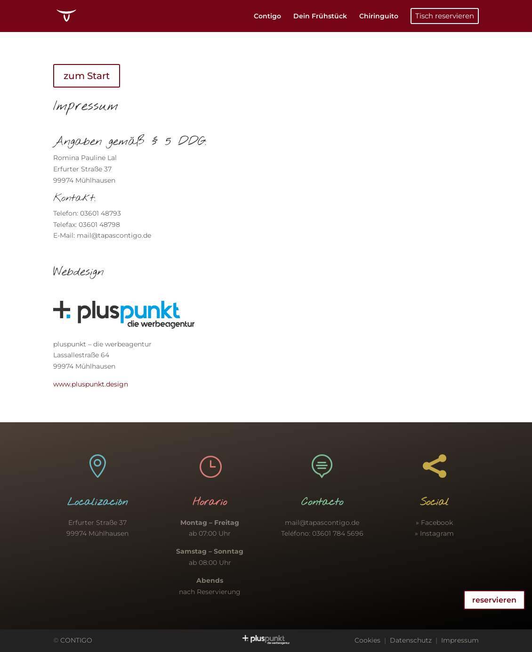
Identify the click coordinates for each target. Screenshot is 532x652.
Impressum (460, 640)
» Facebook (434, 522)
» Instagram (434, 533)
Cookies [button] (367, 640)
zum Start (87, 75)
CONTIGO (76, 640)
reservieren (494, 600)
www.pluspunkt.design (90, 384)
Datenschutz (411, 640)
